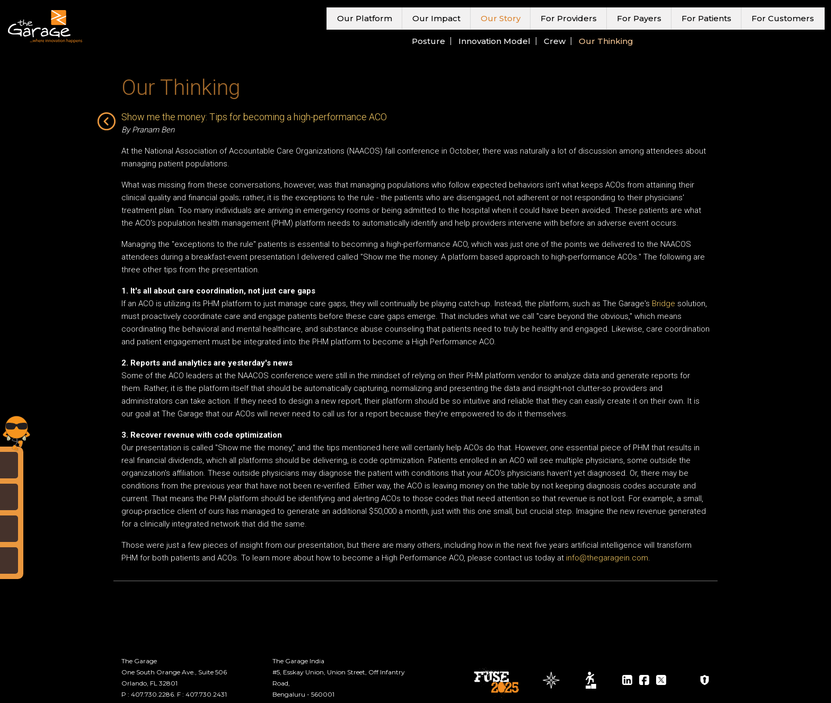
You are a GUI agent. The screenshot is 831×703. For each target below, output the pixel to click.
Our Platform (364, 18)
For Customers (783, 18)
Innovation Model (494, 41)
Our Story (500, 18)
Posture (428, 41)
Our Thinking (606, 41)
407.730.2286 (152, 694)
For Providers (569, 18)
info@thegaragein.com (607, 558)
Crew (554, 41)
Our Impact (436, 18)
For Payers (639, 18)
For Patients (706, 18)
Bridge (663, 303)
